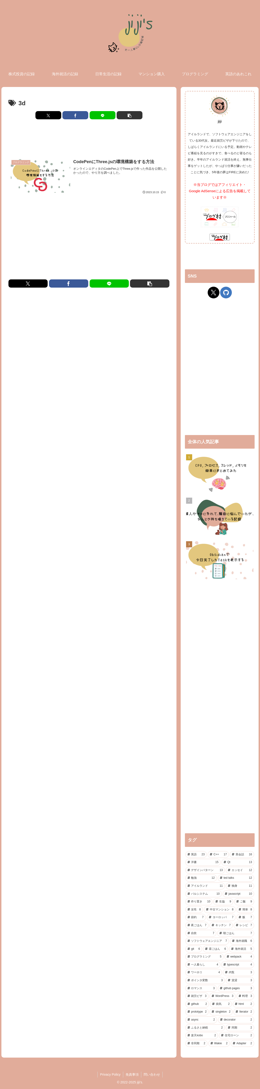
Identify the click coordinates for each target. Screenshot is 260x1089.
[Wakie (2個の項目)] (219, 1043)
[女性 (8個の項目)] (194, 909)
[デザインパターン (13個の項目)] (205, 870)
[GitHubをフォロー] (226, 292)
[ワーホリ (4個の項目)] (203, 972)
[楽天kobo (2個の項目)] (201, 1035)
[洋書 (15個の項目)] (203, 862)
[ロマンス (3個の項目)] (201, 988)
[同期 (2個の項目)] (240, 1027)
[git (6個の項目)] (193, 949)
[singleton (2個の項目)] (221, 1011)
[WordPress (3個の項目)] (222, 996)
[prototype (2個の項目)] (197, 1011)
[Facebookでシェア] (75, 115)
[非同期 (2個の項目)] (196, 1043)
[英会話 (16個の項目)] (242, 854)
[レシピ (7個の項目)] (244, 925)
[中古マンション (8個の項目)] (220, 909)
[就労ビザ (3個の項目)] (197, 996)
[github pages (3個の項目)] (236, 988)
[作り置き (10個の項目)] (199, 901)
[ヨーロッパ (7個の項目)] (221, 917)
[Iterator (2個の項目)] (243, 1011)
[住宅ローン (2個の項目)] (236, 1035)
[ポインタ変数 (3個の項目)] (205, 980)
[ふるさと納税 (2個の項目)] (205, 1027)
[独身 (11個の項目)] (240, 886)
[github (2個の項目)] (197, 1004)
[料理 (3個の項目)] (245, 996)
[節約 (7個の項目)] (195, 917)
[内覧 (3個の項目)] (238, 972)
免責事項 (132, 1074)
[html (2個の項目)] (243, 1004)
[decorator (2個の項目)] (236, 1019)
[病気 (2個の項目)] (221, 1004)
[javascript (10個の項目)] (238, 893)
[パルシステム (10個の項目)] (203, 893)
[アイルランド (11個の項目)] (205, 886)
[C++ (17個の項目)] (218, 854)
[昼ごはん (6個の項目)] (215, 949)
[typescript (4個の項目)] (237, 964)
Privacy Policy (110, 1074)
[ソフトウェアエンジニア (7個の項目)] (207, 941)
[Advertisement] (89, 138)
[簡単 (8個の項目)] (245, 909)
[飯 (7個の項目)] (245, 917)
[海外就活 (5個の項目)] (241, 949)
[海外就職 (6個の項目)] (242, 941)
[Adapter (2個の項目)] (242, 1043)
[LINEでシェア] (102, 115)
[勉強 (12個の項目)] (201, 878)
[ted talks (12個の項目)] (236, 878)
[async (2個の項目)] (201, 1019)
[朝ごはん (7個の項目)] (235, 933)
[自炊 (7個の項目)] (201, 933)
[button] (129, 115)
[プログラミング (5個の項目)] (204, 956)
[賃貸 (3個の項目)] (240, 980)
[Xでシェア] (48, 115)
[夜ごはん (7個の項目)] (197, 925)
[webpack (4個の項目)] (239, 956)
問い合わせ (152, 1074)
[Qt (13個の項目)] (238, 862)
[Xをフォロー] (213, 292)
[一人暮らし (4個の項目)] (202, 964)
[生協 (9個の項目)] (223, 901)
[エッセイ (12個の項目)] (240, 870)
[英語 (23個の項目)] (196, 854)
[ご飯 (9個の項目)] (244, 901)
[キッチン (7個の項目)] (221, 925)
